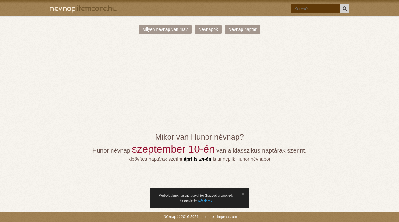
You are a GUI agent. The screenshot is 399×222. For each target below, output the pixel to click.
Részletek (205, 201)
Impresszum (227, 217)
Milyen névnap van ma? (165, 29)
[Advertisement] (200, 86)
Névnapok (208, 29)
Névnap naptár (242, 29)
